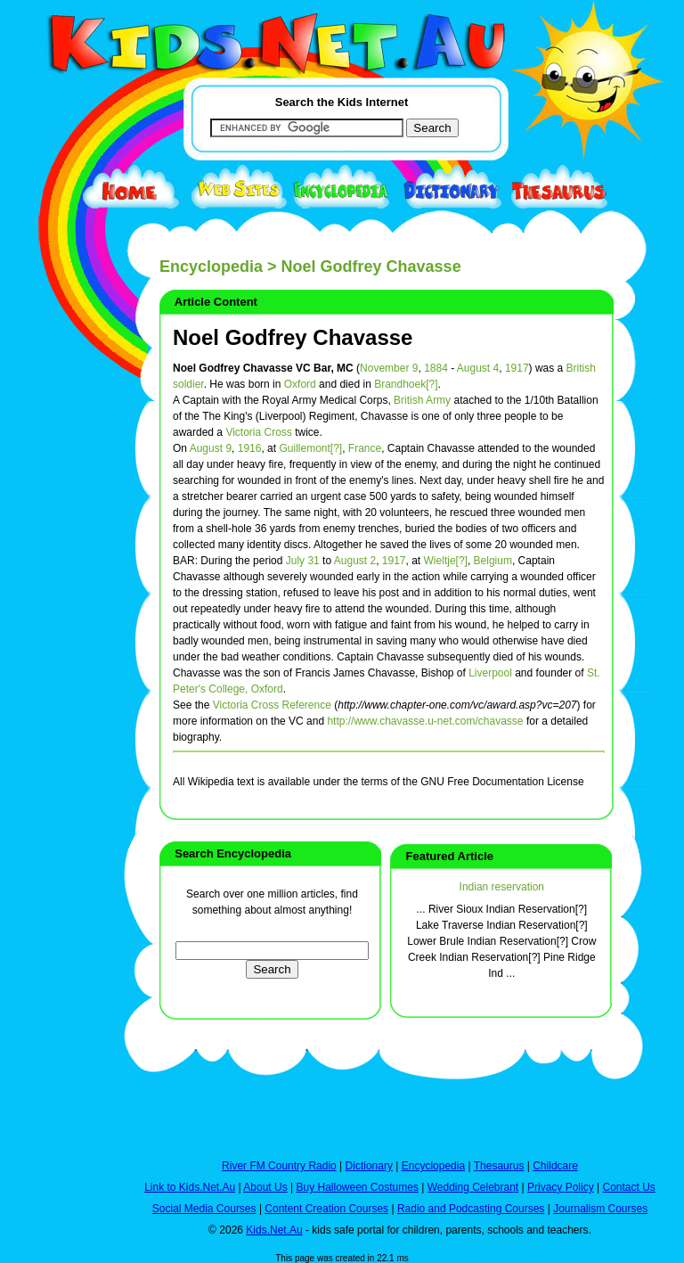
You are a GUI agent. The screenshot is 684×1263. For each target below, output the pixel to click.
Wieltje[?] (446, 560)
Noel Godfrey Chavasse (292, 337)
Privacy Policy (560, 1187)
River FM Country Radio (279, 1166)
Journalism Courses (600, 1208)
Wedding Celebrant (473, 1187)
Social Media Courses (204, 1208)
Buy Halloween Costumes (357, 1187)
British (581, 368)
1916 (250, 448)
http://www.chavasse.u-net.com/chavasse (425, 721)
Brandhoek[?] (405, 384)
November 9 (389, 368)
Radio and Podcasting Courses (470, 1208)
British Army (422, 400)
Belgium (493, 560)
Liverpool (490, 673)
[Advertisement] (61, 652)
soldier (188, 384)
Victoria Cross (258, 432)
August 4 (478, 368)
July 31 (303, 560)
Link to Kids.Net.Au (189, 1187)
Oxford (300, 384)
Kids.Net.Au (274, 1230)
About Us (265, 1187)
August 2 (355, 560)
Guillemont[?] (310, 448)
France (364, 448)
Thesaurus (499, 1166)
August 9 (211, 448)
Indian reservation (502, 887)
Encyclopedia (211, 266)
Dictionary (369, 1166)
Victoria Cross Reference (272, 705)
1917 (517, 368)
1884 (436, 368)
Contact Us (628, 1187)
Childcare (555, 1166)
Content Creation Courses (326, 1208)
